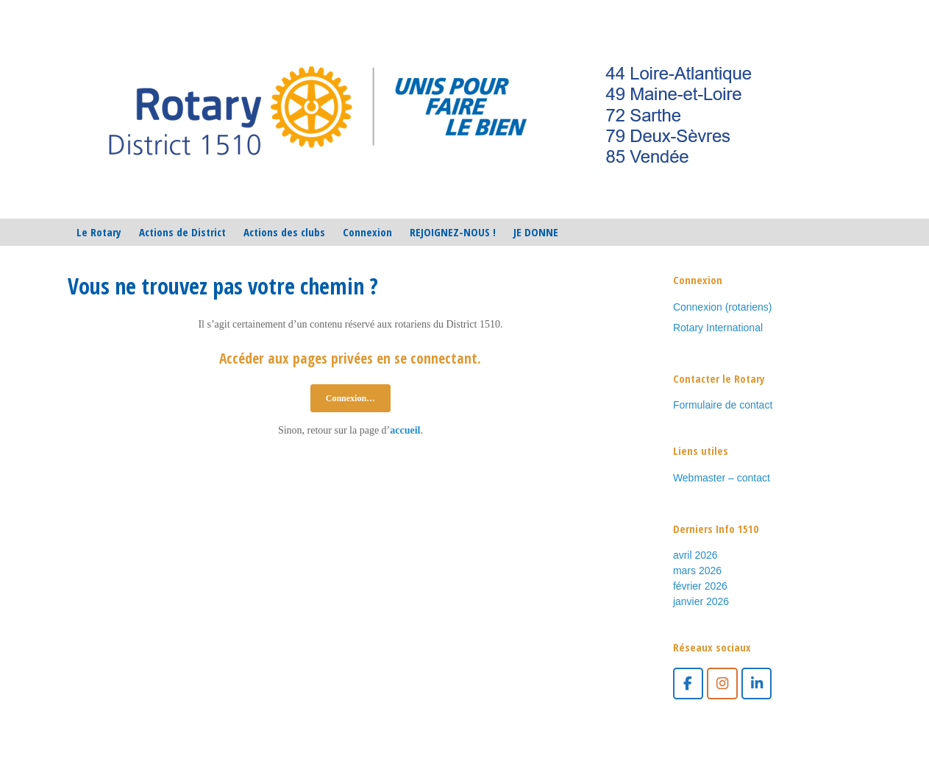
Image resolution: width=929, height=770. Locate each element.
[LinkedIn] (756, 683)
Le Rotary (98, 232)
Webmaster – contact (721, 478)
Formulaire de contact (722, 405)
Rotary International (718, 327)
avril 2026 (695, 555)
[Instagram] (722, 683)
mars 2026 (697, 570)
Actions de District (182, 232)
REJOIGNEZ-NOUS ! (453, 232)
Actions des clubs (284, 232)
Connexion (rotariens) (722, 307)
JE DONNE (535, 232)
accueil (405, 430)
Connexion (367, 232)
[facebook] (688, 683)
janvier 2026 (701, 601)
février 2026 (700, 586)
